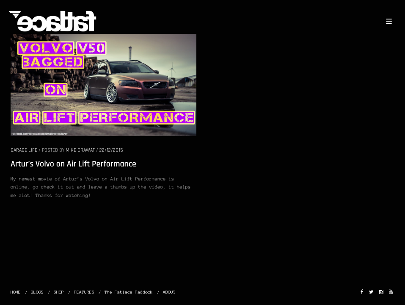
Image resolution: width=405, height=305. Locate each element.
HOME (16, 292)
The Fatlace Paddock (129, 292)
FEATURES (84, 292)
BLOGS (37, 292)
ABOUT (169, 292)
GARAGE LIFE (24, 150)
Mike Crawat (80, 150)
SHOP (59, 292)
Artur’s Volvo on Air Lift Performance (73, 163)
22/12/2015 (111, 150)
